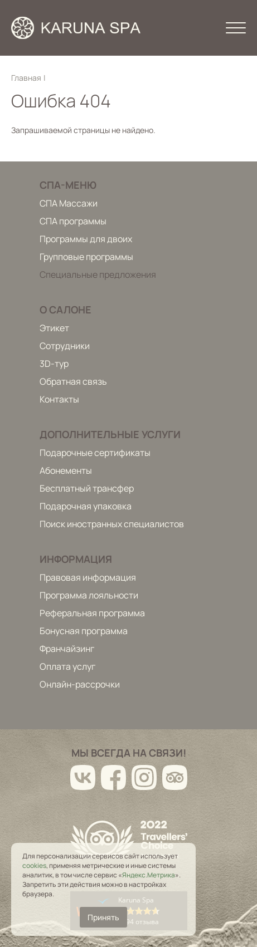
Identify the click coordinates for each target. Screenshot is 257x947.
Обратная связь (73, 381)
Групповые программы (86, 257)
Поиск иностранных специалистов (112, 524)
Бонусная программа (84, 631)
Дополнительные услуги (110, 434)
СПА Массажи (69, 203)
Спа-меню (68, 185)
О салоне (65, 309)
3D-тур (54, 363)
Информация (76, 559)
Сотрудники (65, 346)
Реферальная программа (92, 613)
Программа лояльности (89, 595)
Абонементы (66, 470)
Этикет (54, 328)
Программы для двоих (86, 239)
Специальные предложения (98, 274)
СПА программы (73, 221)
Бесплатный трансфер (87, 488)
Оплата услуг (67, 666)
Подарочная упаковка (86, 506)
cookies (34, 865)
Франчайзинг (67, 648)
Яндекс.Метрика (148, 875)
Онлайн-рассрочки (80, 684)
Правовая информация (88, 577)
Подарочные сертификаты (95, 452)
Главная (26, 77)
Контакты (59, 399)
